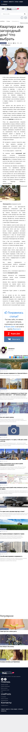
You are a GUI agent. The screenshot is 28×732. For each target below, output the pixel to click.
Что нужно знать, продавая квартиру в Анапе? (12, 511)
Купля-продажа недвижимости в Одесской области (13, 373)
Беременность (3, 659)
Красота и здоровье (4, 644)
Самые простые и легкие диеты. (8, 631)
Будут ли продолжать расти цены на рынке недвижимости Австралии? (11, 464)
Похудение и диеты (4, 629)
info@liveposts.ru (4, 705)
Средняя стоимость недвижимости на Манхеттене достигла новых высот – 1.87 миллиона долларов (13, 394)
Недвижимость (3, 43)
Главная (4, 1)
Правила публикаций (5, 686)
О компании (3, 696)
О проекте (4, 4)
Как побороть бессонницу (7, 646)
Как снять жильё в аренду (7, 417)
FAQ (2, 691)
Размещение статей (5, 690)
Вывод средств (4, 688)
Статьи (16, 1)
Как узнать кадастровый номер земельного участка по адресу (13, 488)
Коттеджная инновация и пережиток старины (12, 534)
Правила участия (4, 684)
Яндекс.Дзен (10, 326)
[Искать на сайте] (14, 14)
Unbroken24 (7, 45)
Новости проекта (4, 698)
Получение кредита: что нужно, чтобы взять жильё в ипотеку (13, 440)
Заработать (3, 711)
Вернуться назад (23, 23)
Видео (21, 1)
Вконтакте (17, 329)
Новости (11, 1)
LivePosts (2, 21)
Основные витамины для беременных (10, 662)
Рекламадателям (4, 700)
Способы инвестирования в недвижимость (11, 556)
